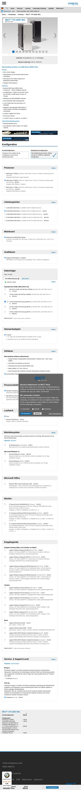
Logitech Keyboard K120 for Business (23, 588)
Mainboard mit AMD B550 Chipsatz (15, 237)
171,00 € (14, 291)
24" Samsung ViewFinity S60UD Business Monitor (25, 513)
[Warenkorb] (6, 11)
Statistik (35, 409)
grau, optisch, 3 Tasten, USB (17, 625)
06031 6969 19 (34, 11)
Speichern (38, 413)
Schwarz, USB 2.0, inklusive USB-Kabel (17, 421)
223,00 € (35, 484)
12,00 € (28, 623)
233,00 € (14, 296)
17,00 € (43, 593)
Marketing (46, 409)
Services (20, 8)
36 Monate (11, 678)
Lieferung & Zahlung (39, 8)
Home (12, 8)
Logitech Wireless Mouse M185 (17, 628)
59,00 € (21, 697)
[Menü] (10, 773)
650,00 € (46, 220)
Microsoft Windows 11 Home (17, 454)
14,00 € (40, 588)
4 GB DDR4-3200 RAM (23, 208)
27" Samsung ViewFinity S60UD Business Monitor (25, 523)
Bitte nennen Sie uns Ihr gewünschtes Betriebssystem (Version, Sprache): (29, 447)
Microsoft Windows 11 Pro (16, 461)
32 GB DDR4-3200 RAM (24, 217)
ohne (7, 416)
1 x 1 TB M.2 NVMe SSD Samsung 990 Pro (14, 726)
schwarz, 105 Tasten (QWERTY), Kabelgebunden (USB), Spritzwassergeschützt (31, 594)
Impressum (38, 780)
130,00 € (45, 214)
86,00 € (17, 182)
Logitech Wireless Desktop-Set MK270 (23, 550)
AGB (18, 780)
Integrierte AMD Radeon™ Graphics (16, 258)
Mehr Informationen (55, 413)
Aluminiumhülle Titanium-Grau (14, 374)
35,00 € (22, 419)
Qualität (51, 8)
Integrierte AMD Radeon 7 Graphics (16, 184)
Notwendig (25, 409)
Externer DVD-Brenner (12, 419)
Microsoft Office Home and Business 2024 (20, 484)
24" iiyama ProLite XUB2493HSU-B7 (22, 504)
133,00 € (27, 461)
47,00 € (46, 566)
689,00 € (14, 313)
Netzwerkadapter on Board (9, 728)
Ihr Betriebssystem (18, 445)
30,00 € (30, 445)
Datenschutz (27, 780)
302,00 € (46, 217)
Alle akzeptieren (26, 413)
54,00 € (49, 575)
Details (53, 168)
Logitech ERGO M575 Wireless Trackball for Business (26, 633)
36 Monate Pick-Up (7, 733)
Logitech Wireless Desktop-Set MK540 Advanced (26, 566)
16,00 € (29, 628)
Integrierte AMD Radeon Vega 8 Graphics (17, 177)
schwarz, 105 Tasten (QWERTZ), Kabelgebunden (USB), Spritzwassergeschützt (31, 589)
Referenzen (60, 8)
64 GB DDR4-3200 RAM (24, 220)
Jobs (12, 780)
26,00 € (45, 211)
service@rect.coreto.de (12, 773)
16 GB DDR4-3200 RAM (24, 214)
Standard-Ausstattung (12, 391)
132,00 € (38, 504)
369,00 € (14, 308)
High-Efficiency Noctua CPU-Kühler (16, 396)
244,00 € (45, 523)
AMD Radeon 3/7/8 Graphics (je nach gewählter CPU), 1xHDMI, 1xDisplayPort (27, 259)
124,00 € (17, 189)
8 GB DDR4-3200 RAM (23, 211)
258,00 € (14, 303)
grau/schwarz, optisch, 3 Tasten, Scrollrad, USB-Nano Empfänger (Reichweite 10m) (32, 630)
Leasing (27, 8)
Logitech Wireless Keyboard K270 (22, 605)
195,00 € (45, 513)
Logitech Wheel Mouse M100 (17, 623)
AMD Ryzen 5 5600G (8, 719)
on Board (8, 335)
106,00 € (28, 454)
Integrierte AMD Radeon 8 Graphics (16, 191)
